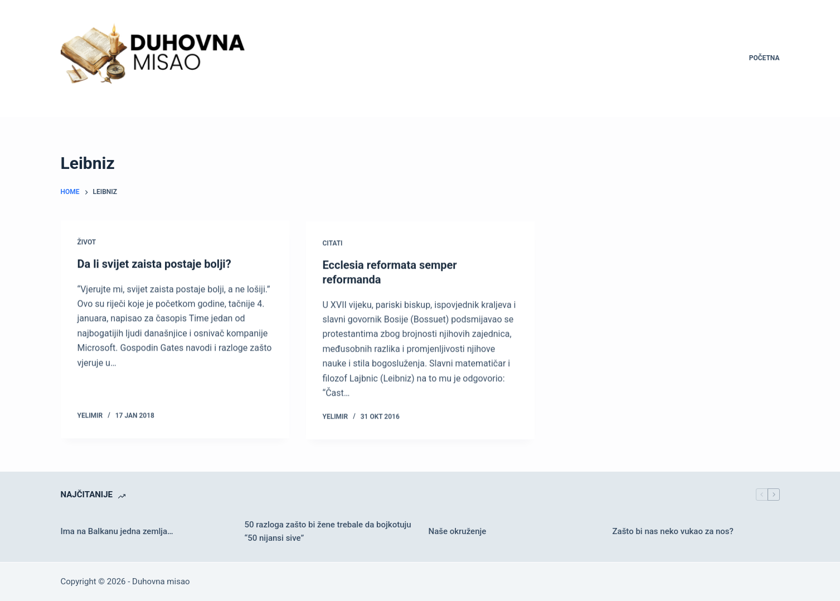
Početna (764, 58)
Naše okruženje (458, 531)
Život (86, 242)
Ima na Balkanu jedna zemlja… (117, 531)
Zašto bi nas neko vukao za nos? (673, 531)
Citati (333, 245)
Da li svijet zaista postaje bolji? (154, 264)
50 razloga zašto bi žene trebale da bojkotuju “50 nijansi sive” (328, 532)
